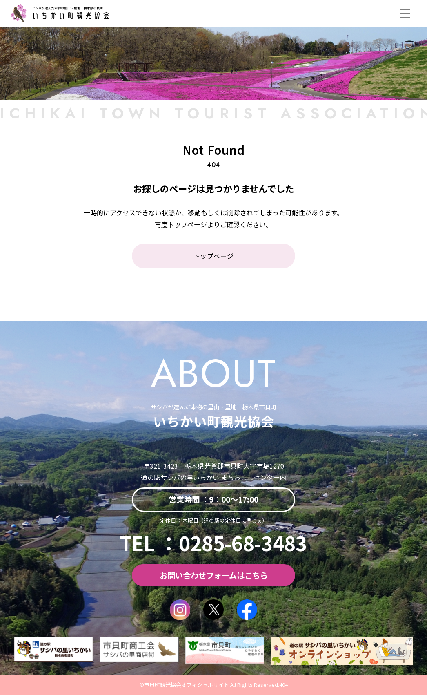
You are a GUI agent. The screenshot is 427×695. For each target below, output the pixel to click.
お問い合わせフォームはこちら (214, 575)
